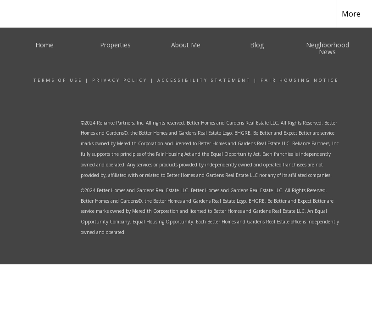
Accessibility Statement (204, 80)
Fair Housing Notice (300, 80)
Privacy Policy (120, 80)
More (351, 14)
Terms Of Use (58, 80)
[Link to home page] (22, 14)
